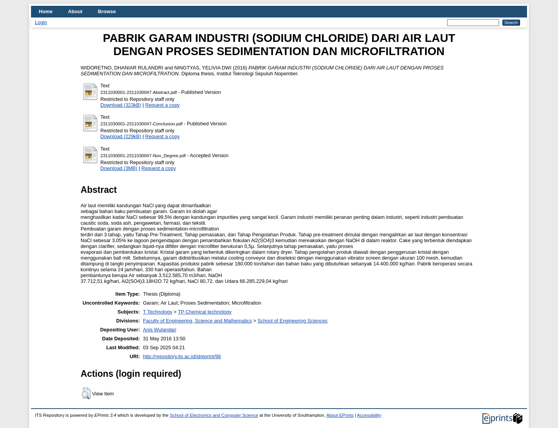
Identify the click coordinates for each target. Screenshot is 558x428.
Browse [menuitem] (107, 11)
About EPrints (339, 415)
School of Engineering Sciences (292, 321)
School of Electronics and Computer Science (214, 415)
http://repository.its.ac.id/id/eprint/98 (182, 356)
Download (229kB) (120, 136)
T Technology (157, 312)
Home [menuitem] (46, 11)
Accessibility (369, 415)
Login (41, 22)
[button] (86, 393)
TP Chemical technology (204, 312)
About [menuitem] (75, 11)
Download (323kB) (120, 105)
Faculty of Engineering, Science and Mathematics (197, 321)
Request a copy (162, 105)
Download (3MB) (118, 168)
